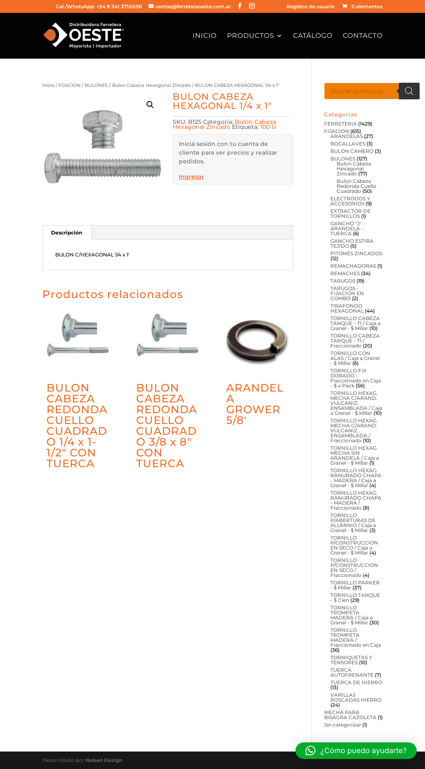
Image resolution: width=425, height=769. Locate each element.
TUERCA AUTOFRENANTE (352, 672)
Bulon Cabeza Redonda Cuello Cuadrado (356, 186)
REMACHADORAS (353, 266)
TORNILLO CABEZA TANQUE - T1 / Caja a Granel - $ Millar (355, 323)
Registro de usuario (310, 7)
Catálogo (312, 36)
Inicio (205, 36)
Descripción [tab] (66, 232)
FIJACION (70, 85)
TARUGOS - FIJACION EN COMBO (347, 293)
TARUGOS (342, 281)
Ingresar (191, 176)
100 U (268, 127)
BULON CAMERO (352, 151)
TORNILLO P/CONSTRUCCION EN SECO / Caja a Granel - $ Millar (354, 545)
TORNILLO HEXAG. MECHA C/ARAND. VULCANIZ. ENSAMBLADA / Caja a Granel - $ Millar (356, 403)
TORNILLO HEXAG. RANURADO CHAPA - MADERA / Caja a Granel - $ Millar (355, 477)
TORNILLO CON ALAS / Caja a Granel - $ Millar (355, 358)
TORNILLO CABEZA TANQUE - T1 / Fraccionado (355, 341)
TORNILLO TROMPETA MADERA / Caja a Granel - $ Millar (351, 615)
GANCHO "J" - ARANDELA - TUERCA (347, 228)
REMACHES (345, 273)
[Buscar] (409, 91)
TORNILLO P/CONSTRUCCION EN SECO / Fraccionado (354, 567)
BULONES (96, 85)
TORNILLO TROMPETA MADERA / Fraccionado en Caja (355, 637)
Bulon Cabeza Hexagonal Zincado (151, 85)
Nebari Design (103, 760)
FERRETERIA (340, 124)
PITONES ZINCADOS (356, 253)
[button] (150, 104)
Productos (250, 36)
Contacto (363, 36)
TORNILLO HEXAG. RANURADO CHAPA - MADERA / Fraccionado (355, 500)
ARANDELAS (346, 136)
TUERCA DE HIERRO (356, 682)
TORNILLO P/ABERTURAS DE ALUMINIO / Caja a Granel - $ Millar (353, 522)
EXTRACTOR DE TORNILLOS (350, 213)
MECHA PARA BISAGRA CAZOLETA (350, 714)
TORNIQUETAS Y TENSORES (351, 659)
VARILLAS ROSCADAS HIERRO (355, 697)
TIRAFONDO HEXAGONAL (347, 308)
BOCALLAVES (347, 143)
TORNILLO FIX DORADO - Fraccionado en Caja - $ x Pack (355, 378)
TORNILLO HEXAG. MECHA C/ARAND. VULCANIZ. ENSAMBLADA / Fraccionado (354, 430)
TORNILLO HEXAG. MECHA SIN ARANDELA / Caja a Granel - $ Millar (354, 455)
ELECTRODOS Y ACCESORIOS (350, 201)
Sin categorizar (342, 725)
